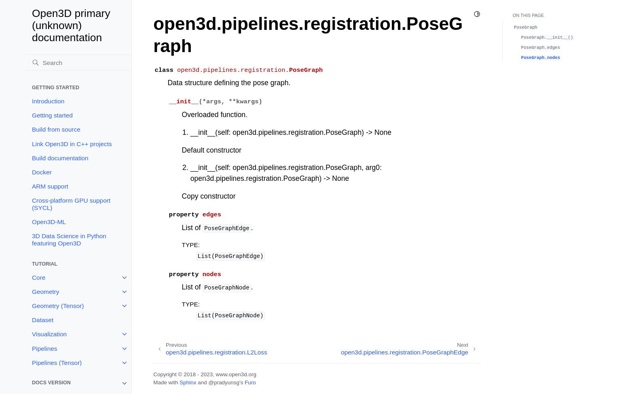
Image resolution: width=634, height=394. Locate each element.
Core (38, 277)
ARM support (50, 186)
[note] (78, 383)
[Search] (78, 62)
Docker (42, 172)
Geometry (45, 291)
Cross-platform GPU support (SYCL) (71, 204)
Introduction (48, 101)
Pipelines (44, 348)
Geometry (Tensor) (58, 305)
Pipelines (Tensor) (57, 362)
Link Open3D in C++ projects (72, 143)
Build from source (56, 129)
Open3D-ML (49, 221)
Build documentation (60, 158)
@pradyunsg (223, 382)
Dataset (42, 319)
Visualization (49, 334)
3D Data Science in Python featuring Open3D (69, 240)
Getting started (52, 115)
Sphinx (188, 382)
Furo (250, 382)
